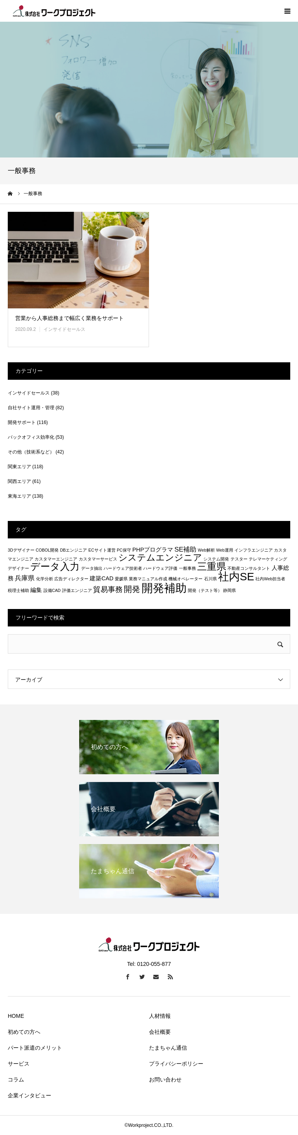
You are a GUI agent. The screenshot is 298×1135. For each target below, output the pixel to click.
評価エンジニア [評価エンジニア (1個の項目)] (77, 590)
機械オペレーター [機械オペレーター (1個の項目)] (185, 578)
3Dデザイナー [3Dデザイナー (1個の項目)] (21, 550)
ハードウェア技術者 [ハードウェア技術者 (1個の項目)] (123, 568)
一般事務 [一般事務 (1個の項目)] (187, 568)
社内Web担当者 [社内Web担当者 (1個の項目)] (270, 578)
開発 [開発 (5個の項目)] (132, 589)
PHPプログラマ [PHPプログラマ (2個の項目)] (152, 550)
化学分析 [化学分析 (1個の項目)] (44, 578)
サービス (18, 1064)
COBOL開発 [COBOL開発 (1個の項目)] (47, 550)
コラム (16, 1079)
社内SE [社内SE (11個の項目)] (236, 577)
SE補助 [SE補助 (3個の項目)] (185, 549)
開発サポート (22, 422)
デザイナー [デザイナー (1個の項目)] (18, 568)
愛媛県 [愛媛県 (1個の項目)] (121, 578)
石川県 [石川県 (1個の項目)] (210, 578)
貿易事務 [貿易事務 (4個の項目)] (108, 589)
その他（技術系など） (31, 452)
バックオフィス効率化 (31, 437)
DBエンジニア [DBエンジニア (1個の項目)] (73, 550)
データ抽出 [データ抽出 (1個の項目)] (91, 568)
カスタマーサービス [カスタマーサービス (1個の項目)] (98, 559)
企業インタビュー (29, 1095)
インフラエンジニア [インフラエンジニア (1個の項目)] (253, 550)
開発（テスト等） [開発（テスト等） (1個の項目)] (205, 590)
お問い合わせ (165, 1079)
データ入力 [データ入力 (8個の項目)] (55, 566)
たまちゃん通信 (168, 1048)
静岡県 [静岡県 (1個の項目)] (229, 590)
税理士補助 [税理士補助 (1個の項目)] (18, 590)
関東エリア (19, 466)
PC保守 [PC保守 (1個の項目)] (124, 550)
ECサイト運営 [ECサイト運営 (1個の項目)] (102, 550)
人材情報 (160, 1016)
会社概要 (160, 1032)
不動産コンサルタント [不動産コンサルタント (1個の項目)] (248, 568)
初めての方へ (24, 1032)
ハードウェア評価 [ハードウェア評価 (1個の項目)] (160, 568)
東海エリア (19, 496)
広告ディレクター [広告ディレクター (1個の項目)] (71, 578)
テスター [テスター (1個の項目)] (239, 559)
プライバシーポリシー (176, 1064)
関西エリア (19, 481)
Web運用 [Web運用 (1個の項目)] (224, 550)
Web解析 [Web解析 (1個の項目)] (206, 550)
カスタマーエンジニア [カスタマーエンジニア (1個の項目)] (56, 559)
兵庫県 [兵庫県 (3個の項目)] (25, 578)
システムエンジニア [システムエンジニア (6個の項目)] (160, 557)
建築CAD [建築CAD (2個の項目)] (101, 578)
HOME (16, 1016)
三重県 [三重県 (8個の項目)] (211, 566)
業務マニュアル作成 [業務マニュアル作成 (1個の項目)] (148, 578)
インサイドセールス (64, 329)
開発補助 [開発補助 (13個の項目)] (164, 587)
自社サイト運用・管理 (31, 407)
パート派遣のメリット (35, 1048)
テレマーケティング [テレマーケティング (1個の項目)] (268, 559)
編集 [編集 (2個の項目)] (36, 590)
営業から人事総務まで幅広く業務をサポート (69, 318)
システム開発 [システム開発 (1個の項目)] (216, 559)
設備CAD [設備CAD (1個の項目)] (52, 590)
